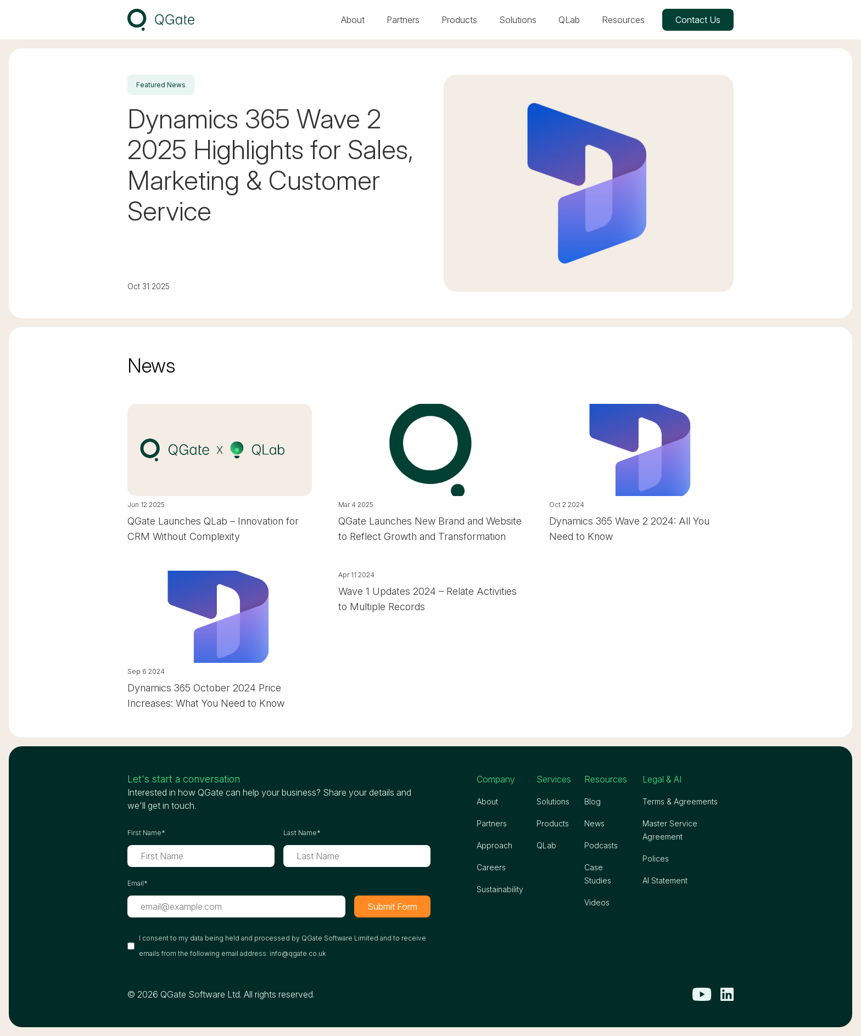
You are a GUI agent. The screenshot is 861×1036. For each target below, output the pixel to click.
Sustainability (500, 889)
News (594, 823)
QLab (569, 19)
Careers (491, 867)
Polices (655, 858)
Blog (592, 801)
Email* (137, 883)
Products (459, 19)
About (353, 19)
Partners (403, 19)
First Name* (146, 833)
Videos (597, 902)
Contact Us (697, 19)
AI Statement (664, 880)
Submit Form (392, 906)
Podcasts (601, 845)
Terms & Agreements (680, 801)
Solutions (517, 19)
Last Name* (302, 833)
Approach (494, 845)
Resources (623, 19)
